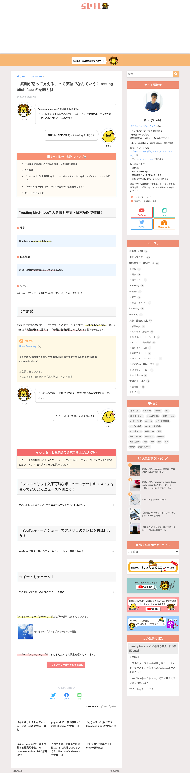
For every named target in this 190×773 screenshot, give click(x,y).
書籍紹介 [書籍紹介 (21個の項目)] (160, 439)
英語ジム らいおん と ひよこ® (143, 126)
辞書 (136, 275)
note (164, 211)
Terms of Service (117, 766)
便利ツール (139, 281)
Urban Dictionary (28, 347)
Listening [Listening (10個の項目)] (147, 414)
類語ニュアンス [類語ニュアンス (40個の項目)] (144, 449)
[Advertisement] (95, 33)
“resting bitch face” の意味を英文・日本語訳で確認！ (52, 164)
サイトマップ (106, 760)
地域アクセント (141, 355)
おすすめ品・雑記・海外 (145, 366)
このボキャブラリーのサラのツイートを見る (41, 594)
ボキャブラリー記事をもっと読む (66, 666)
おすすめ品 (139, 378)
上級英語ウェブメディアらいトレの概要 (63, 760)
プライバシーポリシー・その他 (130, 760)
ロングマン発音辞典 (144, 344)
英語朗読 (138, 328)
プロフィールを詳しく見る (146, 201)
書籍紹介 (138, 389)
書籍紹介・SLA (140, 383)
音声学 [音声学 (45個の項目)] (132, 449)
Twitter (142, 223)
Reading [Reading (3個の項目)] (158, 414)
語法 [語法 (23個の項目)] (159, 444)
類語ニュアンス (141, 304)
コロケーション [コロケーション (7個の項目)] (168, 419)
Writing (135, 293)
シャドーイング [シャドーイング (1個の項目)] (135, 424)
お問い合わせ (90, 760)
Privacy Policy (106, 766)
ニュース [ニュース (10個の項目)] (148, 424)
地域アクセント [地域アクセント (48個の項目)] (135, 439)
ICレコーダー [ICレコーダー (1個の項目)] (134, 414)
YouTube (142, 211)
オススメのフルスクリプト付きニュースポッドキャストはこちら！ (53, 506)
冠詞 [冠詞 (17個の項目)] (159, 434)
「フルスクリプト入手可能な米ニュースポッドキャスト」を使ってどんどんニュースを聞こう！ (67, 179)
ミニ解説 (29, 170)
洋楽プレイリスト (143, 372)
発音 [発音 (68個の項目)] (145, 444)
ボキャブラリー (140, 258)
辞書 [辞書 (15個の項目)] (166, 444)
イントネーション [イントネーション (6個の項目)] (136, 419)
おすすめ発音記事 (143, 334)
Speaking (136, 286)
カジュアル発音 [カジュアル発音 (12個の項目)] (153, 419)
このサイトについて (143, 197)
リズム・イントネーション (147, 360)
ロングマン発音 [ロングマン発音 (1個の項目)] (135, 429)
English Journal (147, 159)
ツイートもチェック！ (35, 194)
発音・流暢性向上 (141, 322)
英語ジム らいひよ (164, 223)
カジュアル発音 (141, 350)
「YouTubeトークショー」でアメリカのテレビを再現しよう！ (56, 187)
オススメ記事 (138, 251)
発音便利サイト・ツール (146, 339)
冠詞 (136, 299)
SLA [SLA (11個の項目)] (166, 414)
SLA (136, 394)
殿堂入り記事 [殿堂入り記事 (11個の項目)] (134, 444)
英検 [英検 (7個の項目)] (152, 444)
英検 (136, 270)
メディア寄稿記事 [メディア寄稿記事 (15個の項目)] (162, 424)
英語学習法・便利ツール (145, 264)
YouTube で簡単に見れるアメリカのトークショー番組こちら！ (51, 552)
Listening (136, 310)
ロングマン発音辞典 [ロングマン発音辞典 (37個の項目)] (153, 429)
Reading (136, 316)
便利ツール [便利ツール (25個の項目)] (149, 434)
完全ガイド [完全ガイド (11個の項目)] (149, 439)
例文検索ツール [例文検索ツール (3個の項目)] (135, 434)
